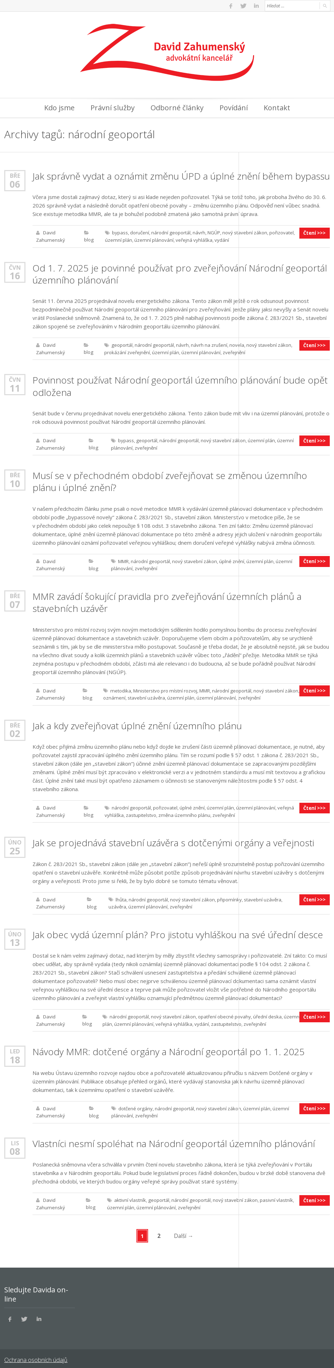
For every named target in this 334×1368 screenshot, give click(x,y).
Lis (15, 1137)
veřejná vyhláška (192, 239)
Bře (15, 175)
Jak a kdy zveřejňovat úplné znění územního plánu (136, 722)
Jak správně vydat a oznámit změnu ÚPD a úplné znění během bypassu (180, 176)
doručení (138, 232)
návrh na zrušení (207, 344)
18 (15, 1055)
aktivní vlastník (129, 1195)
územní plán (117, 239)
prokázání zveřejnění (126, 351)
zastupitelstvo (140, 811)
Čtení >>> (315, 232)
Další (184, 1230)
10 (15, 481)
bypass (119, 232)
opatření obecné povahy (223, 1012)
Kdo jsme (59, 107)
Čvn (15, 266)
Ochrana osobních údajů (35, 1354)
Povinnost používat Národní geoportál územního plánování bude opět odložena (179, 385)
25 (15, 847)
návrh (198, 232)
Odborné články (177, 107)
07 (15, 602)
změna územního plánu (182, 811)
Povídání (233, 107)
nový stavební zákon (243, 232)
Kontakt (277, 107)
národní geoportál (170, 232)
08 (15, 1146)
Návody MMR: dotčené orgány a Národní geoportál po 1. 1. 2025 (168, 1047)
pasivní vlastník (274, 1195)
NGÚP (212, 232)
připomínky (228, 896)
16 (15, 275)
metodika (120, 688)
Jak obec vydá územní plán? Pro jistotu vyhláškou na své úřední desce (177, 930)
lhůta (120, 896)
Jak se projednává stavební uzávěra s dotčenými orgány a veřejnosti (172, 839)
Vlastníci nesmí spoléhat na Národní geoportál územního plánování (173, 1138)
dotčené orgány (135, 1103)
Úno (15, 838)
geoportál (121, 344)
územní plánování (152, 239)
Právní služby (112, 107)
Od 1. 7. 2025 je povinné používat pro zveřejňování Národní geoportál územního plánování (178, 273)
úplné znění (230, 559)
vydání (219, 239)
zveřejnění (232, 351)
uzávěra (290, 896)
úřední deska (266, 1012)
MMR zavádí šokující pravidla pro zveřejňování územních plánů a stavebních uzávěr (166, 599)
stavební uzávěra (145, 695)
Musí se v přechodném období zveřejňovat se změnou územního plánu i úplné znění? (169, 479)
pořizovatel (280, 232)
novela (235, 344)
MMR (122, 559)
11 (15, 387)
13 (15, 938)
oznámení (113, 695)
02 (15, 730)
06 (15, 184)
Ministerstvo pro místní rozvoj (163, 688)
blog (88, 239)
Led (15, 1046)
